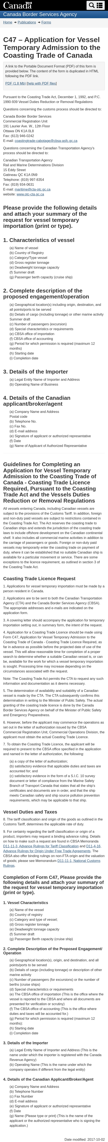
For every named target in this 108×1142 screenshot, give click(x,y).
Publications (27, 22)
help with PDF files (42, 83)
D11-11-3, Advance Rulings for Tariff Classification (41, 846)
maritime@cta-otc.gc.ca (32, 189)
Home (7, 22)
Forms (46, 22)
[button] (96, 5)
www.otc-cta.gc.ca (30, 194)
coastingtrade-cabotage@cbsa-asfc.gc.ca (46, 141)
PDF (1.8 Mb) (15, 83)
